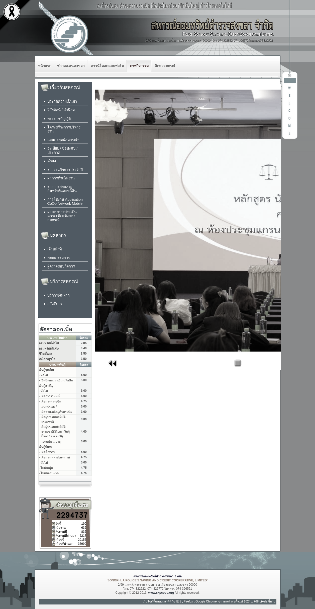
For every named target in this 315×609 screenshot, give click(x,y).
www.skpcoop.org (161, 592)
